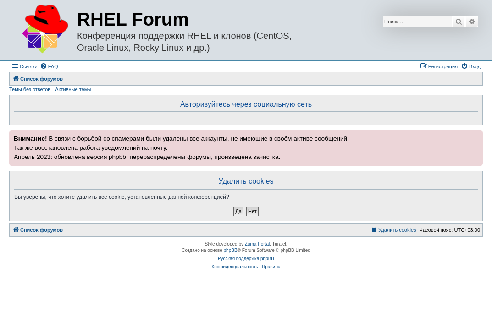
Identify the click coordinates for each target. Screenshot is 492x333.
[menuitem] (49, 66)
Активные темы (73, 89)
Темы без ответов (29, 89)
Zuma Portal (257, 243)
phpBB (231, 250)
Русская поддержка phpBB (246, 258)
